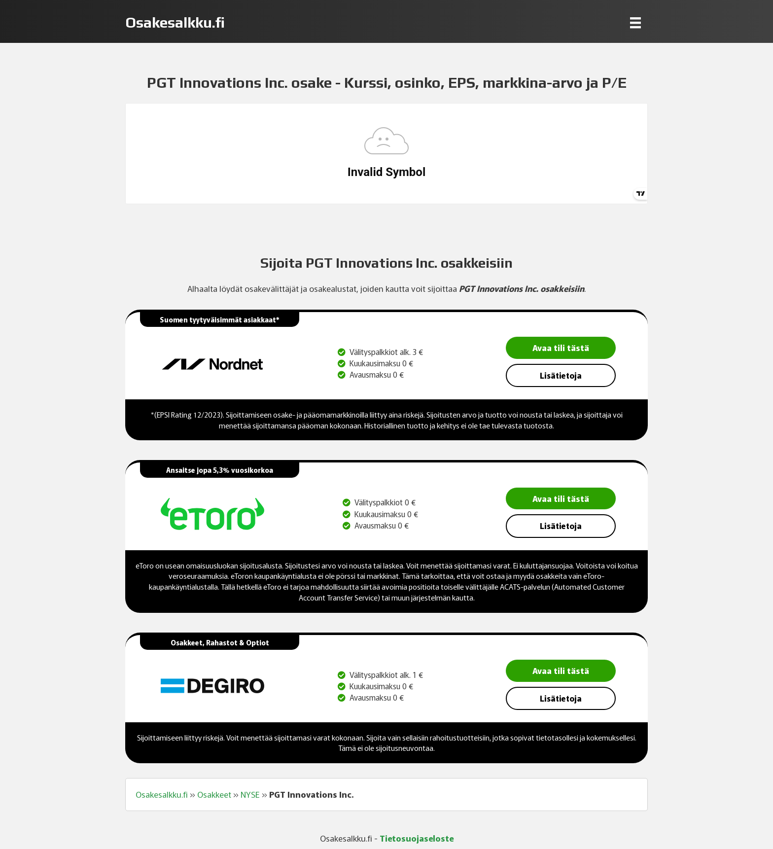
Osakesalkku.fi (162, 794)
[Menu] (635, 22)
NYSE (250, 794)
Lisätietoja (561, 375)
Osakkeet (214, 794)
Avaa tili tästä (560, 347)
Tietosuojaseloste (417, 838)
